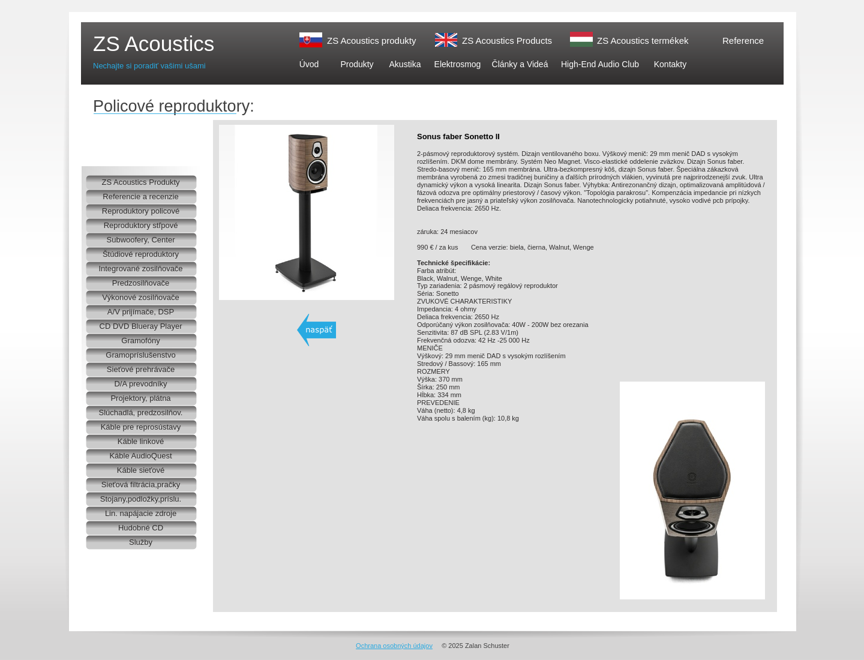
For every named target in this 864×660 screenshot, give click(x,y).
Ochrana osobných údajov (394, 645)
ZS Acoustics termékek (643, 40)
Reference (743, 40)
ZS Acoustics (153, 43)
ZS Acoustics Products (507, 40)
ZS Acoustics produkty (371, 40)
